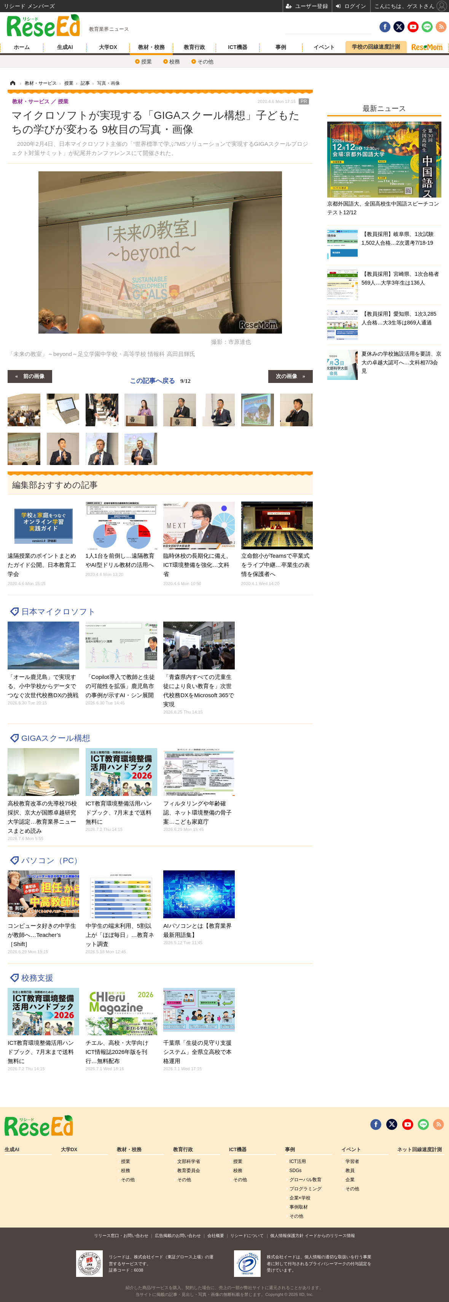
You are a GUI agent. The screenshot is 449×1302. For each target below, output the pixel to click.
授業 (146, 62)
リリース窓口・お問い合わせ (121, 1235)
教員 (350, 1170)
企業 (350, 1179)
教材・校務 (151, 47)
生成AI (65, 47)
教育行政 (194, 47)
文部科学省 (188, 1161)
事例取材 (299, 1207)
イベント (324, 47)
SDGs (296, 1170)
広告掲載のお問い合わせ (178, 1235)
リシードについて (247, 1235)
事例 (280, 47)
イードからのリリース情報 (330, 1235)
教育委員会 (188, 1170)
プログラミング (306, 1188)
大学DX (108, 47)
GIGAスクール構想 (55, 738)
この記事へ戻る (160, 381)
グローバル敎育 (306, 1179)
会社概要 (215, 1235)
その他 (205, 62)
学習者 (352, 1161)
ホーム (22, 47)
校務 (174, 62)
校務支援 (37, 977)
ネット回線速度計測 (419, 1149)
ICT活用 (298, 1161)
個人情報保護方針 (287, 1235)
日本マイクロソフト (58, 611)
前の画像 (34, 375)
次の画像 (286, 375)
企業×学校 (300, 1198)
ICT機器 (237, 47)
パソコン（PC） (51, 860)
